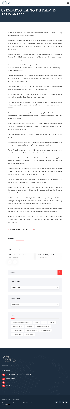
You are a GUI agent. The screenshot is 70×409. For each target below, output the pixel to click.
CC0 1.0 (6, 405)
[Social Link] (56, 402)
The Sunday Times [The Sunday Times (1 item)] (17, 334)
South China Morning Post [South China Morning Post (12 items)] (43, 326)
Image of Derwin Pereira (7, 402)
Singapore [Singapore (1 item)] (29, 326)
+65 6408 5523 (9, 382)
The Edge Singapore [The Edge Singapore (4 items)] (32, 330)
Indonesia (20, 239)
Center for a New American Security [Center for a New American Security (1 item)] (21, 322)
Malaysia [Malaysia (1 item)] (52, 322)
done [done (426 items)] (44, 322)
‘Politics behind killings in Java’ (46, 255)
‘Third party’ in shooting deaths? (17, 255)
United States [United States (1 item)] (29, 334)
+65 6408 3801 (9, 385)
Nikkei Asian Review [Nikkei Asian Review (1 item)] (17, 326)
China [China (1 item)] (36, 322)
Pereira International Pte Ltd (21, 402)
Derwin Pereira (15, 229)
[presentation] (10, 262)
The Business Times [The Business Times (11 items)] (17, 330)
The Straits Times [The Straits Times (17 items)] (45, 330)
